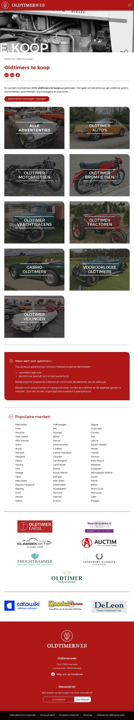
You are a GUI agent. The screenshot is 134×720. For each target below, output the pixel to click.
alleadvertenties (34, 127)
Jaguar (94, 424)
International (60, 444)
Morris (56, 468)
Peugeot (20, 456)
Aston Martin (60, 472)
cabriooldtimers (34, 269)
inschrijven (82, 699)
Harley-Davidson (62, 452)
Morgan (57, 476)
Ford (18, 428)
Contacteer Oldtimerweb (67, 668)
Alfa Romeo (22, 440)
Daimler (57, 496)
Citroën (95, 432)
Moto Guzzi (97, 488)
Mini (17, 468)
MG (55, 428)
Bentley (19, 488)
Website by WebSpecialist (110, 715)
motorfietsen (12, 91)
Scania (57, 500)
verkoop (100, 88)
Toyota (19, 464)
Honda (94, 452)
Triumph (57, 432)
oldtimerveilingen (34, 316)
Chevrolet (96, 428)
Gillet (93, 496)
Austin (94, 476)
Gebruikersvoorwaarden (23, 715)
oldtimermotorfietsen (34, 175)
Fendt (94, 480)
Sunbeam (96, 468)
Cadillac (57, 448)
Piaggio (95, 500)
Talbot (18, 500)
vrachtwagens (44, 91)
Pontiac (95, 456)
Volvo (18, 444)
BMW (56, 436)
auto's (124, 88)
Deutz (18, 460)
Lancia (94, 440)
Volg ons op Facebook (69, 674)
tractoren (62, 91)
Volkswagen (59, 424)
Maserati (96, 464)
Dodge (19, 472)
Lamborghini (60, 460)
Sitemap (87, 715)
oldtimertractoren (99, 222)
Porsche (19, 432)
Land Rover (59, 464)
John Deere (21, 436)
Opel (18, 476)
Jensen (19, 496)
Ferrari (56, 440)
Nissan (94, 448)
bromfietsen (28, 91)
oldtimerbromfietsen (99, 175)
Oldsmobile (59, 484)
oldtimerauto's (99, 127)
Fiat (93, 436)
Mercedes (21, 424)
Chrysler (57, 456)
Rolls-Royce (97, 460)
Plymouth (96, 492)
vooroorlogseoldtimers (99, 269)
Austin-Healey (99, 444)
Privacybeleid (47, 715)
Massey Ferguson (25, 484)
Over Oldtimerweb (67, 664)
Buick (18, 448)
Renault (19, 452)
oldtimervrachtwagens (34, 222)
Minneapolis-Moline (101, 472)
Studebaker (59, 488)
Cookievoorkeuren (69, 715)
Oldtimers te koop (24, 59)
